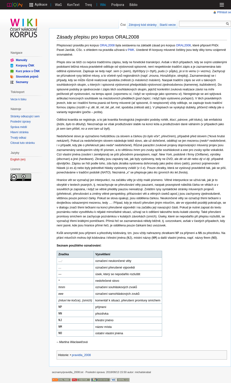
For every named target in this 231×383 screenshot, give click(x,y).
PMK (131, 50)
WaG (58, 5)
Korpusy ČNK (25, 65)
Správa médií (18, 127)
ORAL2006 (183, 45)
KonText (73, 5)
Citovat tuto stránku (22, 143)
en (23, 159)
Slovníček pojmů (27, 76)
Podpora (117, 5)
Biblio (134, 5)
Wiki (103, 5)
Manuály (21, 60)
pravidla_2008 (81, 354)
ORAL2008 (107, 45)
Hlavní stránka (19, 132)
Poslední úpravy (20, 121)
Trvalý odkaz (18, 137)
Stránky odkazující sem (25, 116)
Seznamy (22, 82)
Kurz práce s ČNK (28, 71)
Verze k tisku (18, 99)
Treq (88, 5)
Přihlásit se (224, 12)
